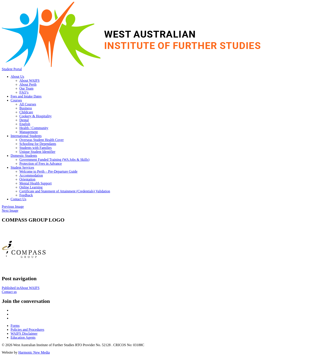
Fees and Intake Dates (26, 96)
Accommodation (31, 175)
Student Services (22, 167)
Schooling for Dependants (37, 144)
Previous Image (13, 206)
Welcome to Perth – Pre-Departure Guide (48, 171)
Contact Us (18, 199)
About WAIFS (29, 80)
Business (25, 108)
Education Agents (23, 337)
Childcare (26, 112)
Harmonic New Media (34, 352)
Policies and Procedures (27, 329)
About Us (17, 76)
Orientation (27, 179)
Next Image (10, 210)
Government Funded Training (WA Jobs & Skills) (54, 159)
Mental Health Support (35, 183)
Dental (24, 120)
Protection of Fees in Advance (40, 163)
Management (28, 132)
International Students (26, 136)
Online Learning (30, 187)
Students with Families (35, 148)
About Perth (28, 84)
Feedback (26, 195)
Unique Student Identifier (37, 152)
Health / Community (33, 128)
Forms (15, 325)
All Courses (27, 104)
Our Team (26, 88)
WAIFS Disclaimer (24, 333)
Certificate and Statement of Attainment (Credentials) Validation (64, 191)
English (24, 124)
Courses (16, 100)
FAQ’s (24, 92)
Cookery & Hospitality (35, 116)
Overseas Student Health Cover (41, 140)
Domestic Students (24, 155)
